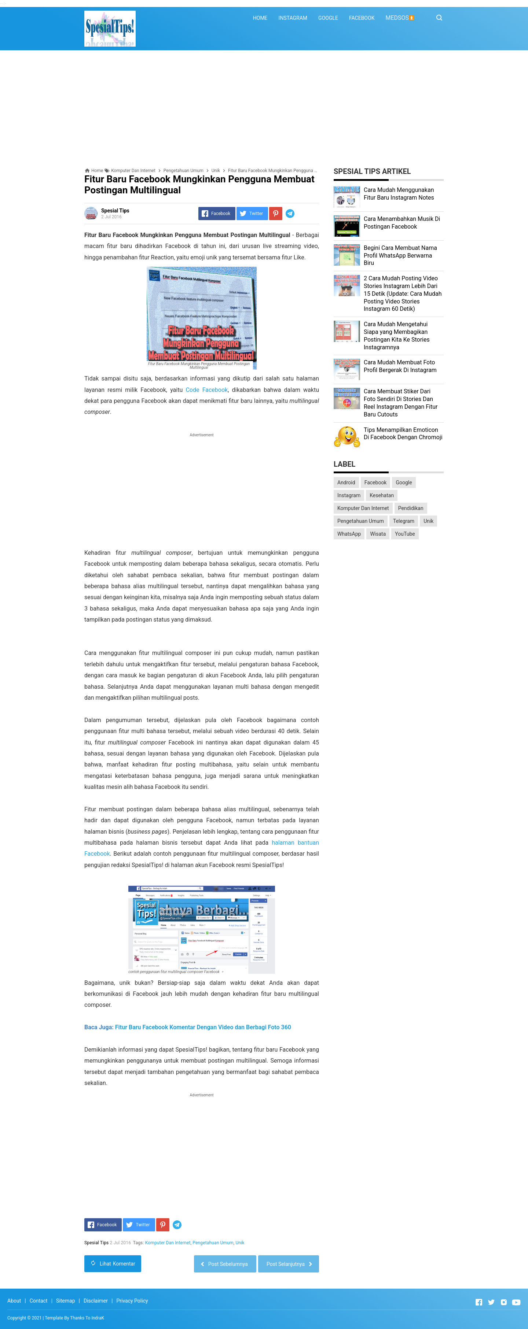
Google (404, 482)
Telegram (403, 521)
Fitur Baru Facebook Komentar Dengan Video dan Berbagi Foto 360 (203, 1027)
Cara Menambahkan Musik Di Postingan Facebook (402, 222)
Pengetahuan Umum (213, 1242)
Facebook (375, 482)
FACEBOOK (361, 18)
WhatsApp (349, 534)
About (14, 1301)
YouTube (405, 534)
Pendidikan (410, 508)
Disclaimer (96, 1301)
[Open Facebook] (478, 1302)
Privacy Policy (132, 1301)
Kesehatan (382, 495)
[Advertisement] (264, 109)
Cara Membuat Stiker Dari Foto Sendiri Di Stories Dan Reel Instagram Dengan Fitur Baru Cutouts (400, 403)
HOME (260, 18)
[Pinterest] (275, 213)
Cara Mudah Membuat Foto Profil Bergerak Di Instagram (400, 366)
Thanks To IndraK (87, 1318)
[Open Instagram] (503, 1302)
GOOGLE (328, 18)
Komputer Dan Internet (168, 1242)
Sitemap (65, 1301)
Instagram (348, 495)
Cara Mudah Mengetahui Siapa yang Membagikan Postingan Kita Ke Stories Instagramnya (397, 335)
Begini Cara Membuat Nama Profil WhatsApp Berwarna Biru (400, 255)
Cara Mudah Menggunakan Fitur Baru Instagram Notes (399, 193)
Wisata (378, 534)
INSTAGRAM (293, 18)
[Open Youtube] (516, 1302)
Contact (39, 1301)
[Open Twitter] (491, 1302)
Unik (240, 1242)
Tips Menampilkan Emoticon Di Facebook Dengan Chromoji (403, 433)
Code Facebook (207, 389)
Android (346, 482)
